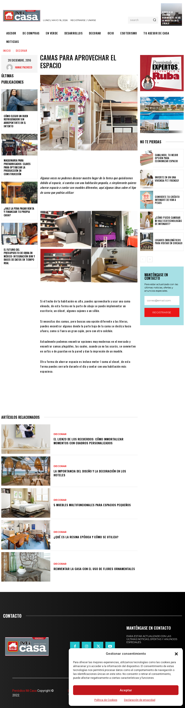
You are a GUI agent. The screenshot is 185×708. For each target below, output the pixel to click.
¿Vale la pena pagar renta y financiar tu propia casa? (19, 212)
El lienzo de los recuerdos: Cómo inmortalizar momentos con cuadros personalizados (88, 441)
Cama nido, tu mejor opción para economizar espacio (168, 158)
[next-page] (149, 259)
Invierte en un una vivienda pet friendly (166, 179)
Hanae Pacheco (23, 67)
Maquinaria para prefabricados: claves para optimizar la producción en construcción (17, 167)
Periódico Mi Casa (24, 690)
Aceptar (126, 690)
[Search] (154, 20)
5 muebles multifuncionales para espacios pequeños (92, 505)
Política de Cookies (105, 700)
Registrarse (161, 312)
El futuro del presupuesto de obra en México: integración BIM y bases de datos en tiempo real (19, 256)
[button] (176, 654)
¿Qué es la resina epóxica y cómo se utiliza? (86, 537)
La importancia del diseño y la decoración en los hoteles (90, 473)
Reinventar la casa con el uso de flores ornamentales (94, 568)
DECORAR (21, 50)
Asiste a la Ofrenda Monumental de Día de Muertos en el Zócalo (171, 17)
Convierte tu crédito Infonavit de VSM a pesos (168, 200)
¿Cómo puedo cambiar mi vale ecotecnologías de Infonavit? (168, 221)
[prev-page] (143, 259)
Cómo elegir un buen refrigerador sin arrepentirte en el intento (16, 121)
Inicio (7, 50)
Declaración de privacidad (139, 700)
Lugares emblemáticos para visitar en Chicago (168, 241)
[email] (161, 300)
